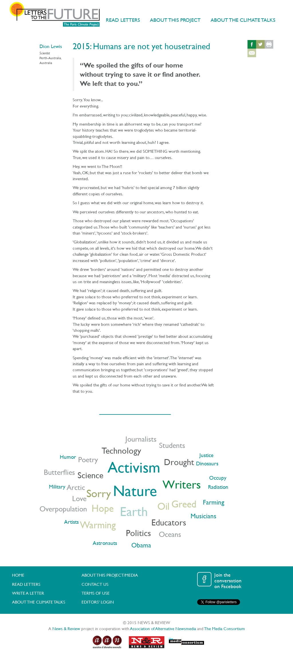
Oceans (170, 534)
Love (79, 498)
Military (57, 487)
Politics (138, 533)
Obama (141, 545)
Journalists (141, 439)
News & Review (66, 629)
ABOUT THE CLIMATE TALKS (243, 20)
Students (172, 445)
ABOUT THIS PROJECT (175, 20)
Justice (206, 455)
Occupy (217, 478)
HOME (18, 575)
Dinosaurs (207, 463)
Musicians (203, 516)
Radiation (218, 487)
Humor (68, 457)
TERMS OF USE (96, 593)
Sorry (98, 493)
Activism (134, 467)
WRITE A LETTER (28, 593)
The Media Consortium (224, 629)
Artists (71, 522)
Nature (135, 490)
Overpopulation (63, 509)
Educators (168, 522)
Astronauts (105, 543)
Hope (103, 508)
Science (90, 475)
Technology (121, 450)
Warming (98, 524)
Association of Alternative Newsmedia (163, 629)
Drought (179, 462)
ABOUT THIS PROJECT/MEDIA (110, 575)
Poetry (88, 460)
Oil (163, 506)
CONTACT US (95, 584)
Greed (183, 504)
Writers (182, 484)
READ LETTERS (123, 20)
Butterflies (59, 472)
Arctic (76, 487)
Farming (213, 502)
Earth (134, 511)
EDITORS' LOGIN (98, 602)
